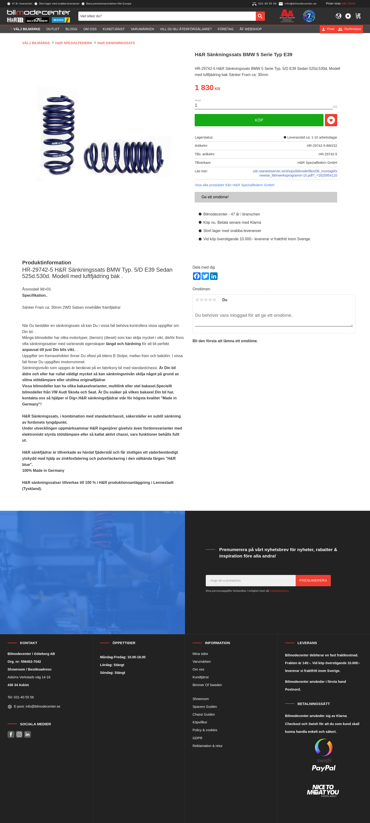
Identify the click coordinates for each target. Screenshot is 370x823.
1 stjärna (197, 300)
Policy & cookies (205, 730)
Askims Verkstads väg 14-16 (29, 677)
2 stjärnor (201, 300)
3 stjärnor (206, 300)
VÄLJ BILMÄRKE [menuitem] (26, 29)
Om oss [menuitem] (90, 29)
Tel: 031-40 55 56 (21, 697)
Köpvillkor (200, 722)
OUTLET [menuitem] (53, 29)
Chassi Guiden (204, 714)
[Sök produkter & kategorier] (167, 16)
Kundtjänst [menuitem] (114, 29)
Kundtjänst (201, 677)
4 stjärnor (210, 300)
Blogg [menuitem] (71, 29)
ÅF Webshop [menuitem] (251, 29)
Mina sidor (200, 654)
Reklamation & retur (208, 746)
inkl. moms (348, 3)
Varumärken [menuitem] (142, 29)
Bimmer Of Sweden (207, 685)
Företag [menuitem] (226, 29)
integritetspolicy (279, 590)
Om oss (198, 669)
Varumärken (202, 661)
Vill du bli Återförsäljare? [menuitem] (186, 29)
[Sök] (260, 16)
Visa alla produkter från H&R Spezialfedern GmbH (234, 185)
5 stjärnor (214, 300)
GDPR (197, 738)
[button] (348, 16)
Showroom (201, 699)
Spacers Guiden (205, 707)
